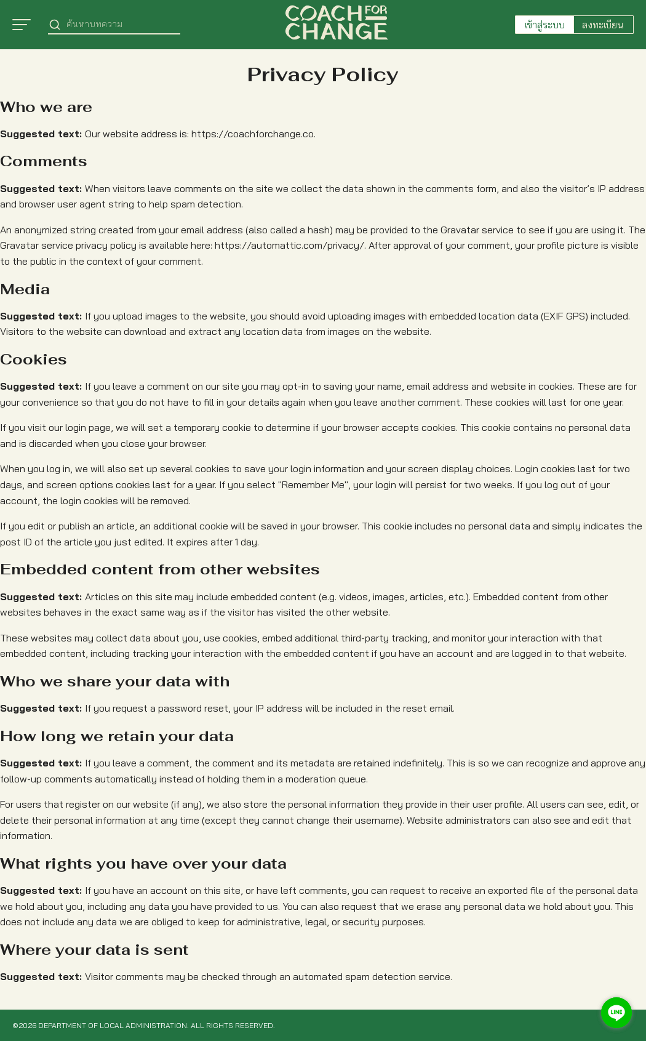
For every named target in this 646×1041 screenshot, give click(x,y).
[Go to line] (616, 1012)
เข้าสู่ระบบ (545, 24)
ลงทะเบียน (603, 24)
